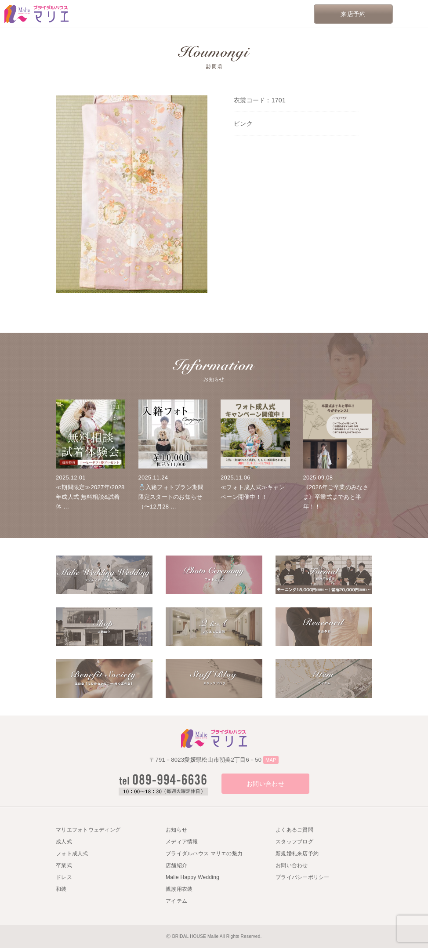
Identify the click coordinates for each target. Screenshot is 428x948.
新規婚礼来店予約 (297, 853)
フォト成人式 (72, 853)
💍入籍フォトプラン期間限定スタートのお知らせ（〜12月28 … (171, 497)
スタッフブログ (294, 842)
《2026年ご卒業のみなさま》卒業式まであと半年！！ (336, 497)
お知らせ (176, 830)
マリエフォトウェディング (88, 830)
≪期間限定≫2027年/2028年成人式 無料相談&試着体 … (90, 497)
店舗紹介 (176, 865)
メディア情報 (182, 842)
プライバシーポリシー (303, 877)
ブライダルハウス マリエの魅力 (204, 853)
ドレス (64, 877)
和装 (61, 889)
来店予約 (353, 14)
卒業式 (64, 865)
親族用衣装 (179, 889)
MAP (270, 760)
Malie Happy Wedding (192, 877)
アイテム (176, 901)
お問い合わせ (265, 783)
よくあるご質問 (294, 830)
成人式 (64, 842)
